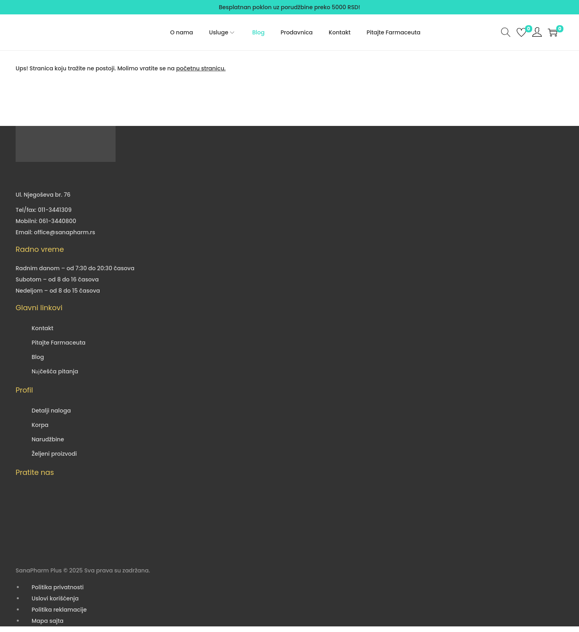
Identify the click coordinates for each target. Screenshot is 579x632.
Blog (38, 357)
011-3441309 (55, 210)
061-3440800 (57, 221)
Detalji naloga (51, 411)
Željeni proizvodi (54, 454)
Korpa (40, 425)
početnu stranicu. (201, 68)
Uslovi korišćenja (55, 598)
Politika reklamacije (59, 610)
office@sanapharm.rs (64, 232)
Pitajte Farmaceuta (59, 343)
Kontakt (43, 328)
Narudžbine (48, 439)
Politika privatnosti (58, 587)
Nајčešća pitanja (55, 371)
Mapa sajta (48, 621)
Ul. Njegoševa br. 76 (43, 195)
